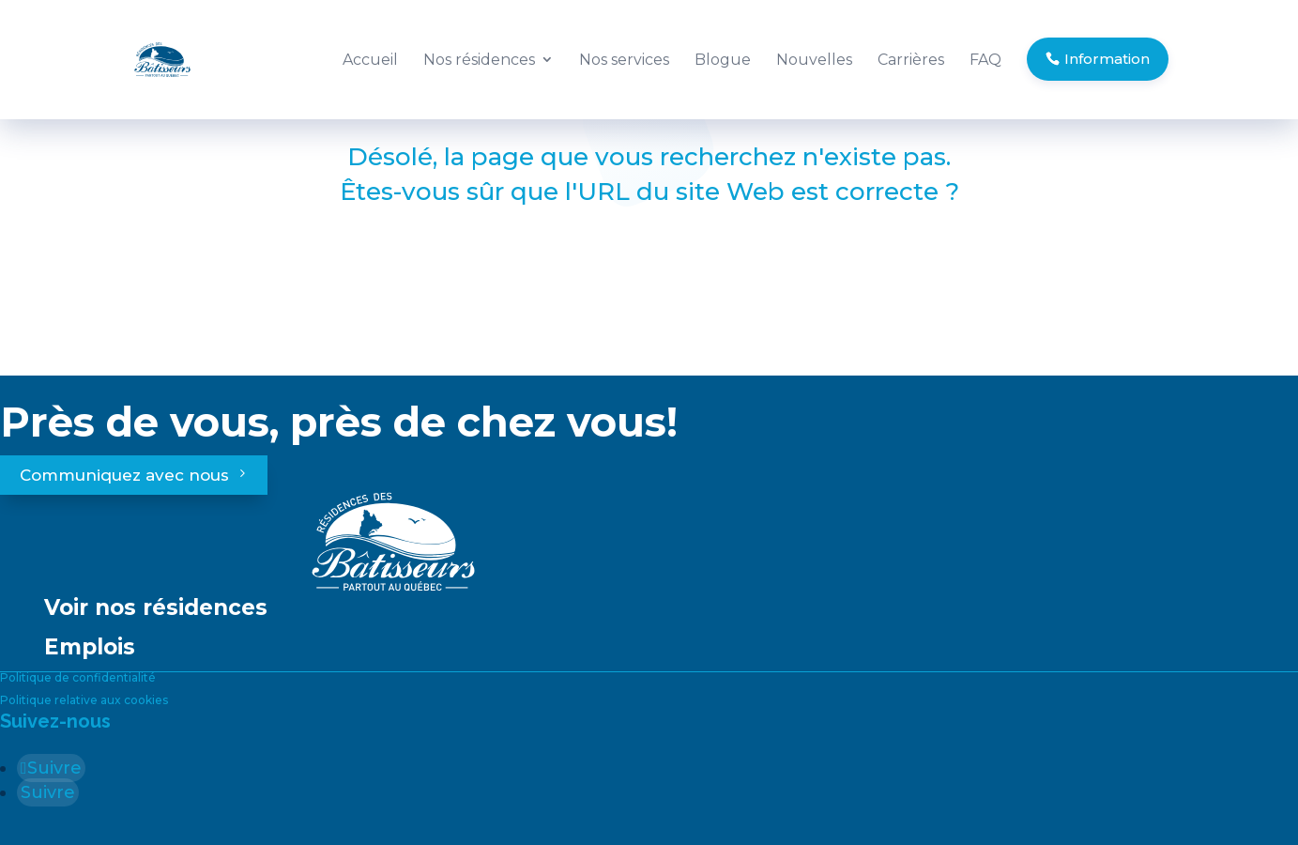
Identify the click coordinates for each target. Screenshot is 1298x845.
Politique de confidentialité (78, 677)
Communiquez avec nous (124, 475)
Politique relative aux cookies (84, 700)
